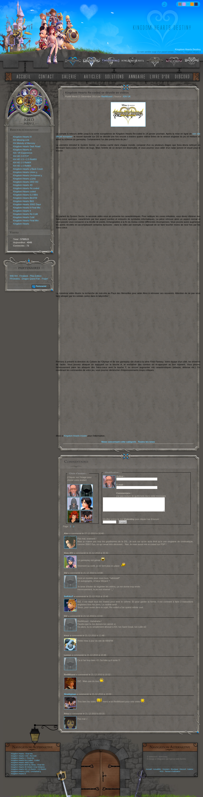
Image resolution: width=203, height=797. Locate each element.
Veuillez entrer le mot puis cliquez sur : (132, 519)
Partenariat (41, 286)
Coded (36, 760)
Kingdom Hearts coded (24, 191)
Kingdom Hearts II (22, 211)
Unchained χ (36, 771)
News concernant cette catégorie (118, 442)
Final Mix (29, 754)
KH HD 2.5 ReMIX (22, 162)
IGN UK (127, 96)
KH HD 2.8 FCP (21, 156)
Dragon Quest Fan (31, 278)
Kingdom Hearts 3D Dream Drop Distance (28, 767)
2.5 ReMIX (42, 769)
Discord (183, 769)
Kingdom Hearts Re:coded (26, 188)
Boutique (174, 769)
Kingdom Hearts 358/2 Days (27, 204)
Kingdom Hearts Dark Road (26, 146)
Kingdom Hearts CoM (23, 217)
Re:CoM (33, 756)
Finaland (24, 276)
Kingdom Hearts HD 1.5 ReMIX (23, 769)
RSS (162, 771)
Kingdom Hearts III (22, 149)
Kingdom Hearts (21, 224)
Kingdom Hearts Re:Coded (22, 760)
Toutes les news (146, 442)
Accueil (149, 769)
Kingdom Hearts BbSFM (25, 198)
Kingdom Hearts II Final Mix (26, 207)
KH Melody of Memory (24, 143)
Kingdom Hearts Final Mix (26, 220)
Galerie (190, 769)
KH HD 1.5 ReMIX (22, 166)
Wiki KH (14, 276)
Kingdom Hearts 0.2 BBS (25, 195)
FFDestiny (15, 278)
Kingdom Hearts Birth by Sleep (23, 765)
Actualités (157, 769)
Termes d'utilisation (172, 771)
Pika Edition (35, 276)
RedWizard (106, 96)
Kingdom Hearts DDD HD (25, 182)
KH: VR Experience (22, 153)
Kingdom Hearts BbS (23, 201)
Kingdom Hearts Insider (75, 436)
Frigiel (45, 278)
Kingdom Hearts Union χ (25, 172)
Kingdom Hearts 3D (23, 185)
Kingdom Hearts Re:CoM (25, 214)
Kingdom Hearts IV (22, 137)
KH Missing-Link (21, 140)
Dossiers (166, 769)
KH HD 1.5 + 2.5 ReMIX (25, 159)
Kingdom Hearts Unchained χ (27, 175)
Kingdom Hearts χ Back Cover (28, 169)
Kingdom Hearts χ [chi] (24, 178)
